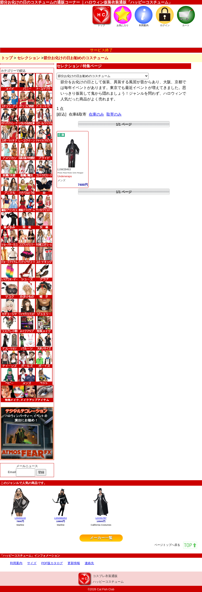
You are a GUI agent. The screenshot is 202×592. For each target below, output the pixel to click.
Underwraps (65, 176)
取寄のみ (114, 114)
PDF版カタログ (52, 563)
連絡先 (89, 563)
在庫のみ (96, 114)
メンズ (61, 180)
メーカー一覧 (101, 538)
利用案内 (16, 563)
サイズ (31, 563)
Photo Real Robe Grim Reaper (71, 173)
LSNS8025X (60, 518)
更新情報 (74, 563)
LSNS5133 (20, 518)
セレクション (28, 58)
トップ (7, 58)
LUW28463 (64, 169)
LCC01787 (101, 518)
